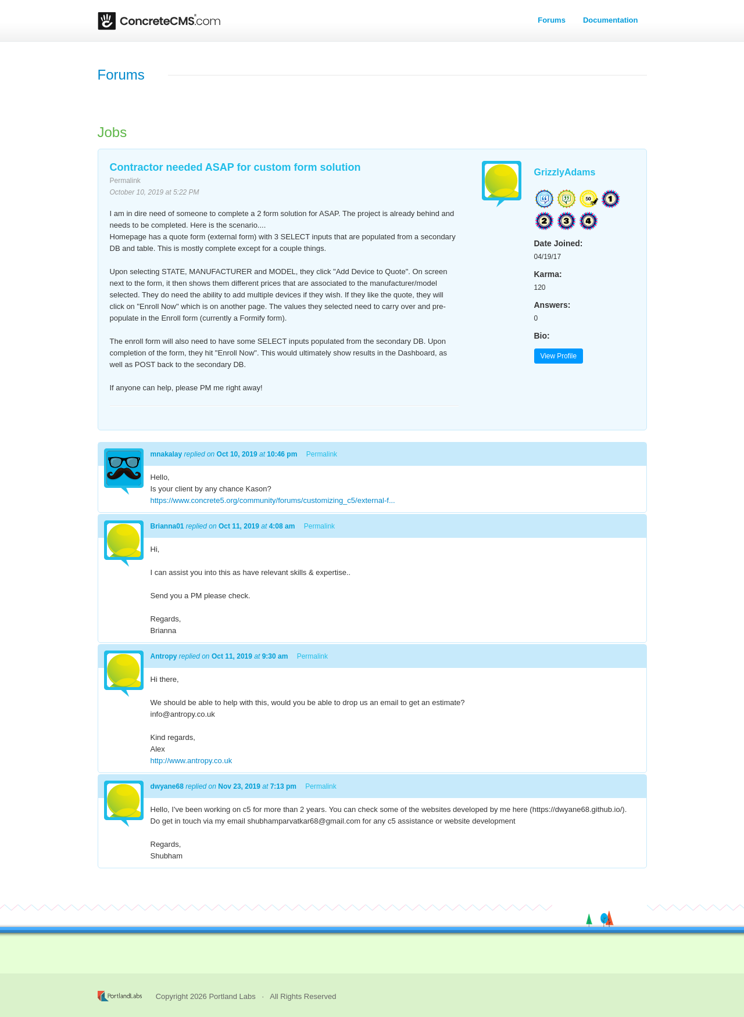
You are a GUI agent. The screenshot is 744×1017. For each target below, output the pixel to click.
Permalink (125, 181)
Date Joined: (558, 243)
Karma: (548, 274)
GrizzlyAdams (565, 172)
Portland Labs (232, 996)
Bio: (542, 335)
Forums (552, 20)
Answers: (552, 305)
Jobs (112, 132)
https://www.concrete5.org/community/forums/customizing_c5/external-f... (273, 500)
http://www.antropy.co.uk (192, 760)
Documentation (610, 20)
